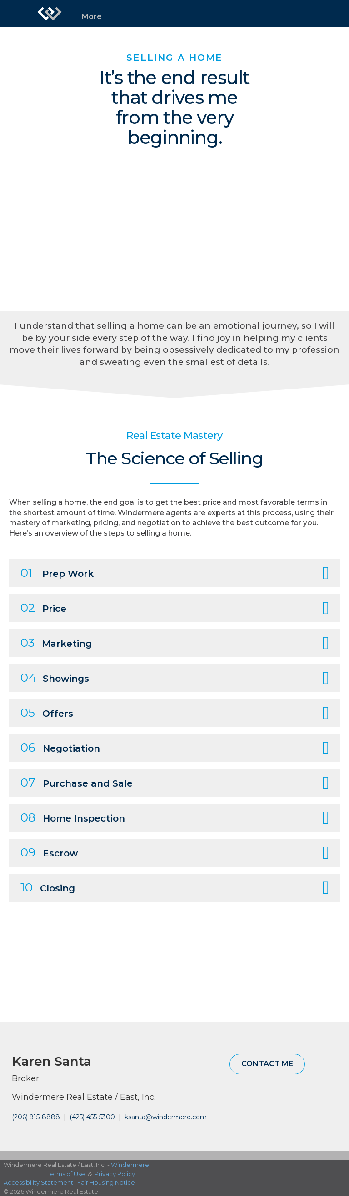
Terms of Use (66, 1173)
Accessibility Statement (38, 1182)
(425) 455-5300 (92, 1117)
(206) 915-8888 (36, 1117)
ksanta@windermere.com (166, 1117)
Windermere (130, 1164)
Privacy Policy (115, 1173)
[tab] (174, 573)
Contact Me (267, 1063)
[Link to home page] (49, 13)
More (92, 16)
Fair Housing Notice (106, 1182)
